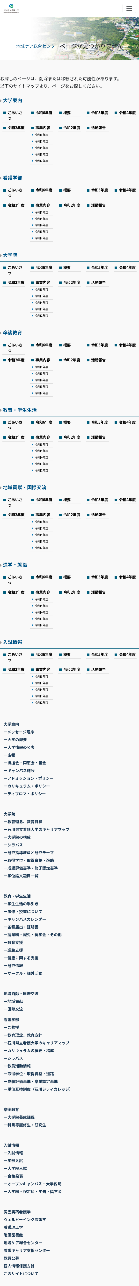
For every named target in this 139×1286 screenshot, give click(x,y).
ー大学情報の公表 (19, 747)
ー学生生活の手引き (21, 904)
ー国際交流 (13, 1009)
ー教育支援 (13, 942)
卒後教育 (12, 332)
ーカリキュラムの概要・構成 (29, 1050)
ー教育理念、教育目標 (23, 821)
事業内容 (43, 127)
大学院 (10, 254)
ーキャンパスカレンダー (25, 919)
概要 (67, 112)
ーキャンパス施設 (19, 770)
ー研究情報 (13, 965)
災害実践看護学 (17, 1212)
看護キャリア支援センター (27, 1250)
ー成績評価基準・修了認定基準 (31, 868)
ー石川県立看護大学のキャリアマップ (36, 829)
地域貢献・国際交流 (24, 487)
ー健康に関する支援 (21, 958)
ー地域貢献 (13, 1001)
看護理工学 (13, 1227)
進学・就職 (15, 564)
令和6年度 (44, 112)
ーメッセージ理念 (19, 732)
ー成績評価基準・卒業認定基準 (31, 1081)
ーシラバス (13, 845)
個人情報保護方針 (19, 1266)
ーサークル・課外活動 (23, 973)
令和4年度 (127, 112)
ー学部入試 (13, 1160)
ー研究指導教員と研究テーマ (29, 852)
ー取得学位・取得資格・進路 (29, 860)
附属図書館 (13, 1235)
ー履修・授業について (23, 911)
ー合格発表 (13, 1176)
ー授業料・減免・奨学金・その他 (33, 934)
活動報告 (98, 127)
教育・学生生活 (20, 409)
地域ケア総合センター (37, 46)
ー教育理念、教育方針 (23, 1035)
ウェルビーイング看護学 (25, 1219)
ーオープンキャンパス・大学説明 (32, 1184)
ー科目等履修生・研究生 (25, 1125)
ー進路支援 (13, 950)
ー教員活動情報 (17, 1066)
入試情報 (12, 641)
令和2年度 (41, 161)
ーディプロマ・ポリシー (25, 793)
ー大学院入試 (15, 1168)
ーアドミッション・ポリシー (29, 778)
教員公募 (11, 1258)
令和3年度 (16, 127)
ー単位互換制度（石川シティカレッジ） (38, 1089)
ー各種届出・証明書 (21, 927)
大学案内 (12, 100)
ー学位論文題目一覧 (21, 875)
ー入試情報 (13, 1153)
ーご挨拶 (11, 1027)
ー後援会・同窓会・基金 (25, 763)
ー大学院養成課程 (19, 1117)
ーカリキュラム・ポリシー (27, 786)
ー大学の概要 (15, 739)
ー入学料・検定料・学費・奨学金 (33, 1191)
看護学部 (12, 177)
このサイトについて (21, 1273)
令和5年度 (99, 112)
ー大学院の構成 (17, 837)
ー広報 (9, 755)
